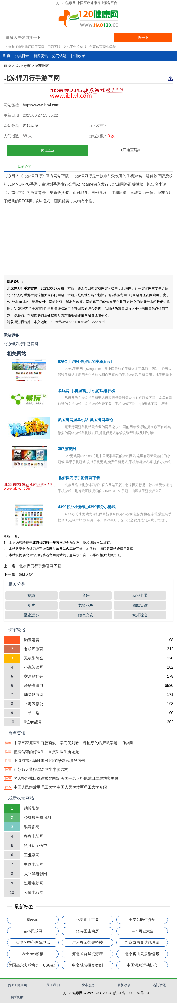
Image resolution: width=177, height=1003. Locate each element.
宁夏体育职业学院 (102, 47)
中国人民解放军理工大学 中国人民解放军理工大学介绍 (55, 787)
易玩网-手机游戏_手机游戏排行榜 (86, 391)
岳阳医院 (54, 47)
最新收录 (124, 985)
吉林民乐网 (33, 931)
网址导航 (23, 66)
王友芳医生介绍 (142, 920)
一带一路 (31, 713)
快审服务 (88, 985)
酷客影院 (31, 827)
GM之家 (26, 575)
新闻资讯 (40, 56)
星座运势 (31, 615)
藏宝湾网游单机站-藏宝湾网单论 (85, 420)
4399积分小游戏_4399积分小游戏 (87, 507)
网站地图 (17, 997)
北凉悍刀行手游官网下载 (79, 478)
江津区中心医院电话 (33, 942)
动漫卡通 (140, 595)
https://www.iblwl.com (41, 105)
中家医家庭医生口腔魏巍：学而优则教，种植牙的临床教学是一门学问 (68, 743)
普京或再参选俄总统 (142, 942)
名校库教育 (33, 649)
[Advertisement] (89, 241)
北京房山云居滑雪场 (142, 954)
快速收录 (78, 56)
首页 (7, 66)
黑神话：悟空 (35, 846)
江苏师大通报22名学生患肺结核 (36, 769)
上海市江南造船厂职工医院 (24, 47)
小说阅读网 (33, 667)
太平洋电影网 (35, 874)
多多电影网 (33, 836)
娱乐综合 (140, 615)
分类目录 (22, 56)
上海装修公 (33, 704)
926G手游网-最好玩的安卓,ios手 (86, 362)
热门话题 (59, 56)
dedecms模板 (32, 954)
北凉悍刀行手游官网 (32, 78)
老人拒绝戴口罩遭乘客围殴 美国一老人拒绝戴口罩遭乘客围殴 (61, 778)
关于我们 (53, 985)
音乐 (86, 595)
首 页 (6, 56)
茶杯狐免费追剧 (37, 818)
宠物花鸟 (85, 605)
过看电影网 (33, 883)
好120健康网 (17, 985)
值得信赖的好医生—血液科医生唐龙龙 (41, 752)
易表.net (33, 920)
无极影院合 (33, 658)
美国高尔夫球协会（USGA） (32, 965)
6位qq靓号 (33, 722)
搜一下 (143, 38)
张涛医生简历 (87, 931)
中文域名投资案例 (87, 965)
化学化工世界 (87, 920)
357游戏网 (67, 449)
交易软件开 (33, 676)
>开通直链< (130, 150)
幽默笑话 (140, 605)
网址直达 (48, 150)
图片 (31, 605)
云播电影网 (33, 892)
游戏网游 (42, 66)
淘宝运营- (32, 640)
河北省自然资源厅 (87, 954)
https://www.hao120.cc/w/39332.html (78, 322)
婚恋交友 (85, 615)
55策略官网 (34, 695)
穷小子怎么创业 (75, 47)
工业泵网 (31, 855)
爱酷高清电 (33, 685)
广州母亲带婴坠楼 (87, 942)
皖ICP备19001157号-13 (131, 993)
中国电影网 (33, 864)
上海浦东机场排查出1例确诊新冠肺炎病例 (44, 761)
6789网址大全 (142, 931)
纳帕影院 (31, 808)
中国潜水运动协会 (142, 965)
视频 (31, 595)
